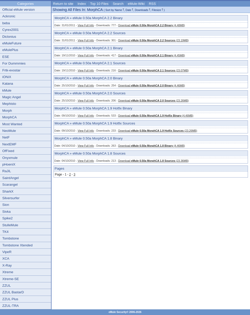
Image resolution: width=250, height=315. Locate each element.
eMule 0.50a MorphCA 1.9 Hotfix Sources (103, 123)
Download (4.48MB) (151, 25)
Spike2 (7, 218)
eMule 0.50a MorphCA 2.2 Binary (97, 18)
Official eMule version (18, 9)
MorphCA (9, 117)
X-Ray (7, 265)
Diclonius (9, 37)
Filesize (156, 9)
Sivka (6, 211)
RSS (152, 4)
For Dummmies (14, 63)
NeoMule (9, 131)
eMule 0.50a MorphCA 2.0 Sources (98, 93)
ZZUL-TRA (10, 306)
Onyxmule (10, 158)
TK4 (5, 232)
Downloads (141, 9)
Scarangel (10, 184)
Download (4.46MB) (151, 85)
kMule (6, 90)
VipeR (6, 252)
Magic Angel (11, 97)
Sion (5, 205)
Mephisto (9, 104)
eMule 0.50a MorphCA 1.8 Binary (97, 138)
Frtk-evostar (11, 70)
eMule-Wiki (136, 4)
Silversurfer (10, 198)
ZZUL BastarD (13, 292)
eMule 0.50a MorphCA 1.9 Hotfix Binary (102, 108)
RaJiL (6, 171)
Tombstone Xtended (17, 245)
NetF (6, 137)
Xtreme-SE (10, 279)
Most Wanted (12, 124)
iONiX (6, 77)
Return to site (63, 4)
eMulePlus (10, 50)
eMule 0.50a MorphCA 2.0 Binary (97, 78)
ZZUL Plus (10, 299)
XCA (5, 258)
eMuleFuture (11, 43)
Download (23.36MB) (153, 160)
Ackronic (8, 16)
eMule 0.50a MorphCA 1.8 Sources (98, 153)
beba (6, 23)
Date (128, 9)
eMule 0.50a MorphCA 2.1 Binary (97, 48)
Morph (7, 110)
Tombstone (10, 238)
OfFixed (8, 151)
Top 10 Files (99, 4)
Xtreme (7, 272)
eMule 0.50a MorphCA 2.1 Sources (98, 63)
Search (118, 4)
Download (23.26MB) (153, 100)
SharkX (8, 191)
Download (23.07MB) (153, 70)
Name (118, 9)
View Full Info (86, 25)
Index (82, 4)
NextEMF (9, 144)
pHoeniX (8, 164)
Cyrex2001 (10, 30)
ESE (5, 57)
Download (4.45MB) (151, 55)
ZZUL (6, 285)
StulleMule (10, 225)
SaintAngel (10, 178)
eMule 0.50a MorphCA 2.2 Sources (98, 33)
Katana (7, 83)
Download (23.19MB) (153, 40)
